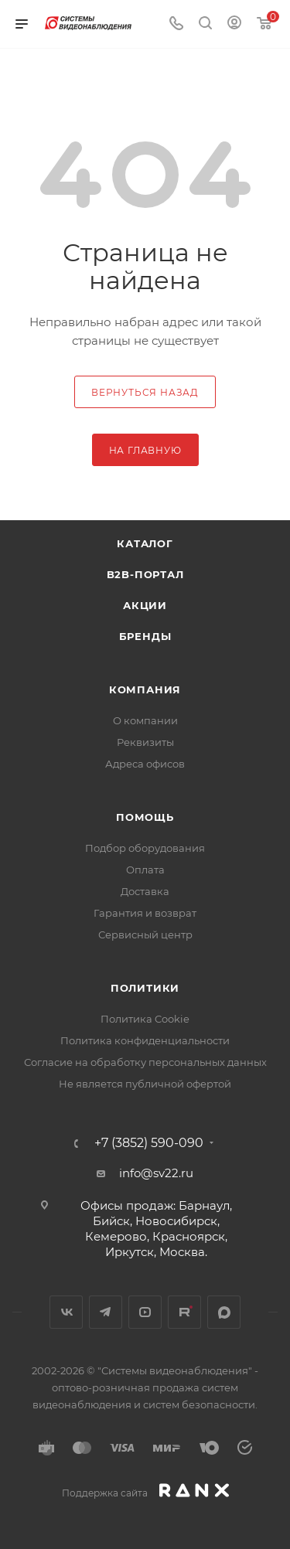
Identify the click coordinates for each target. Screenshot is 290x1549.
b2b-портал (145, 574)
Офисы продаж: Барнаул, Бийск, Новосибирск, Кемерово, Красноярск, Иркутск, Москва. (156, 1228)
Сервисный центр (145, 934)
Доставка (145, 891)
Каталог (145, 543)
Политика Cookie (145, 1019)
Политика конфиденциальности (145, 1040)
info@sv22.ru (156, 1173)
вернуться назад (145, 392)
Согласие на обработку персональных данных (145, 1062)
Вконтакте (66, 1312)
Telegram (105, 1312)
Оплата (145, 869)
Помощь (145, 817)
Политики (145, 988)
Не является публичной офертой (145, 1083)
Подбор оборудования (145, 848)
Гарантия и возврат (145, 913)
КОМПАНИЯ (145, 689)
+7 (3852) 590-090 (148, 1143)
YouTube (145, 1312)
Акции (145, 605)
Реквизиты (145, 742)
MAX (224, 1312)
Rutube (184, 1312)
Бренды (145, 636)
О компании (145, 720)
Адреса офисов (145, 763)
